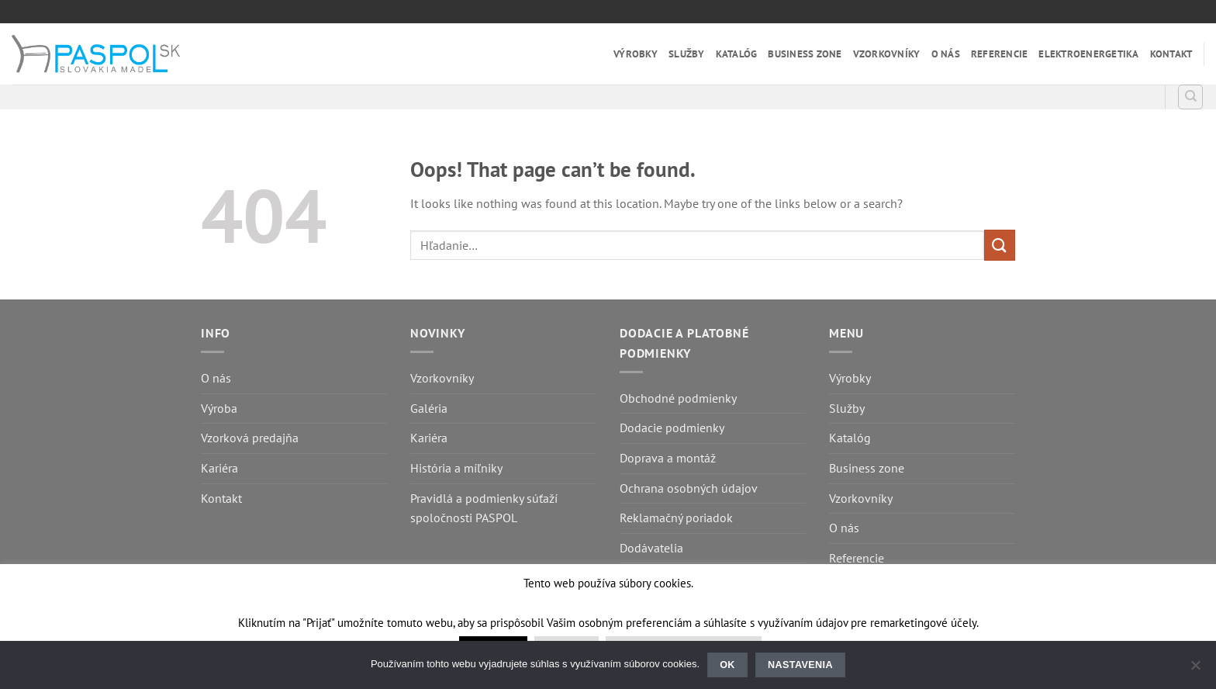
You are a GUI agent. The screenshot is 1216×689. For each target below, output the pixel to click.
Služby (686, 54)
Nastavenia (800, 665)
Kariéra (219, 468)
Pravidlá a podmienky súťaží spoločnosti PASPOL (484, 508)
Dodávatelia (651, 548)
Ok (727, 665)
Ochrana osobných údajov (689, 488)
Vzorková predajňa (250, 437)
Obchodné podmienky (678, 398)
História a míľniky (456, 468)
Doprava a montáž (668, 458)
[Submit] (999, 245)
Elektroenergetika (1088, 54)
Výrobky (635, 54)
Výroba (219, 408)
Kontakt (1171, 54)
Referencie (999, 54)
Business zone (804, 54)
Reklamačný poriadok (676, 517)
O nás (945, 54)
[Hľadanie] (1190, 97)
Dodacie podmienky (672, 427)
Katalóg (737, 54)
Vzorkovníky (887, 54)
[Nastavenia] (1195, 669)
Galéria (428, 408)
